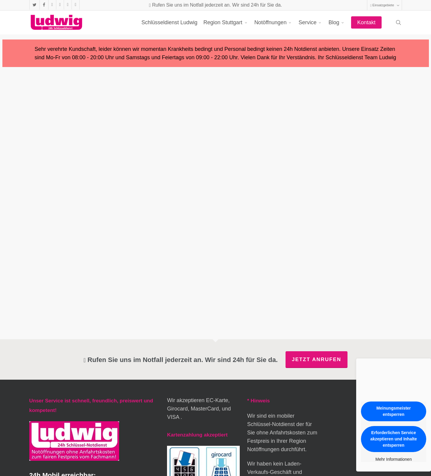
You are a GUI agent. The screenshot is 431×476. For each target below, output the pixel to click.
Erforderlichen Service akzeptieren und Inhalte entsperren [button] (393, 439)
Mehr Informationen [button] (393, 459)
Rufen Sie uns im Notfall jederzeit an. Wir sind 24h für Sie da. (215, 4)
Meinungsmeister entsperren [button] (393, 411)
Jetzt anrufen (316, 359)
